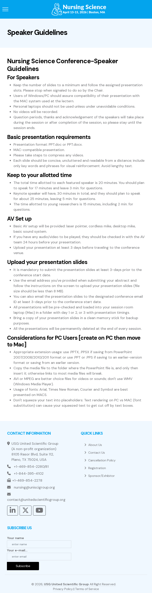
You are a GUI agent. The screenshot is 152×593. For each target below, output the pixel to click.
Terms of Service (87, 589)
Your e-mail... (17, 550)
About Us (95, 445)
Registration (97, 468)
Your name (15, 538)
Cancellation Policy (102, 460)
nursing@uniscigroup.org (34, 487)
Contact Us (96, 452)
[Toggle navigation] (5, 9)
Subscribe (23, 566)
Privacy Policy (63, 589)
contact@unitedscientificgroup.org (36, 499)
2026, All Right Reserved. (75, 584)
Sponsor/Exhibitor (101, 476)
